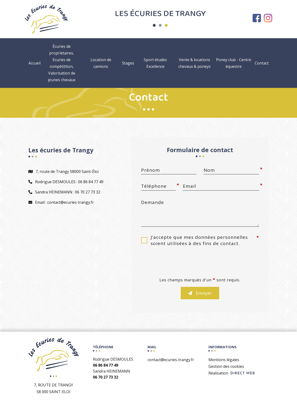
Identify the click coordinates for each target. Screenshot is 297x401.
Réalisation (231, 373)
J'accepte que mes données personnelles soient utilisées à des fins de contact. (199, 240)
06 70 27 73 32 (105, 377)
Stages (128, 63)
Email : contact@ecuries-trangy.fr (61, 202)
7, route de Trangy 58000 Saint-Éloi (63, 171)
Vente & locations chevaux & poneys (194, 63)
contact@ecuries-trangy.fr (171, 359)
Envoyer (200, 293)
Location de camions (100, 63)
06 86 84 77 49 (105, 365)
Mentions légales (223, 359)
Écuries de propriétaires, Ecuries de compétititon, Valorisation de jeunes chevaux (61, 63)
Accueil (34, 63)
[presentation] (200, 263)
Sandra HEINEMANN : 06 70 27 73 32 (64, 192)
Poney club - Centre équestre (233, 63)
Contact (262, 63)
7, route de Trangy (53, 388)
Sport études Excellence (155, 63)
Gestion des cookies (226, 366)
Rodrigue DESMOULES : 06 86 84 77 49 (65, 181)
